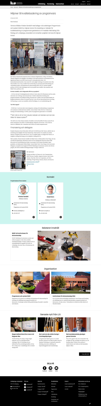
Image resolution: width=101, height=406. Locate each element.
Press (52, 391)
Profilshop (53, 396)
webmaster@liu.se (82, 396)
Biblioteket (53, 383)
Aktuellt (77, 4)
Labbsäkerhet (54, 394)
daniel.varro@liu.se (45, 210)
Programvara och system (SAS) (21, 207)
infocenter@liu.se (16, 386)
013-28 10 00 (15, 388)
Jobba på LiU (83, 4)
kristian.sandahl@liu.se (19, 210)
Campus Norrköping (42, 391)
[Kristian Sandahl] (23, 217)
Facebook (27, 384)
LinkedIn (27, 390)
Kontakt (88, 4)
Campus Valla (41, 386)
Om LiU (72, 4)
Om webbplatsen (82, 383)
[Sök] (88, 1)
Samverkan (60, 4)
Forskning (50, 4)
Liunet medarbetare (69, 383)
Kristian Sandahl (23, 197)
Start (12, 7)
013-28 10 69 (44, 213)
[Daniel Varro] (50, 217)
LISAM (66, 389)
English (83, 1)
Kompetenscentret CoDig (32, 161)
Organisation (54, 389)
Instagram (27, 387)
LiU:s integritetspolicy (83, 386)
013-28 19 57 (17, 213)
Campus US (40, 389)
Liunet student (68, 386)
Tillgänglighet (81, 391)
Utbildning (41, 4)
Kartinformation (41, 383)
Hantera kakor (81, 389)
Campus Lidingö (41, 394)
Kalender (53, 386)
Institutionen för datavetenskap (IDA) (21, 203)
